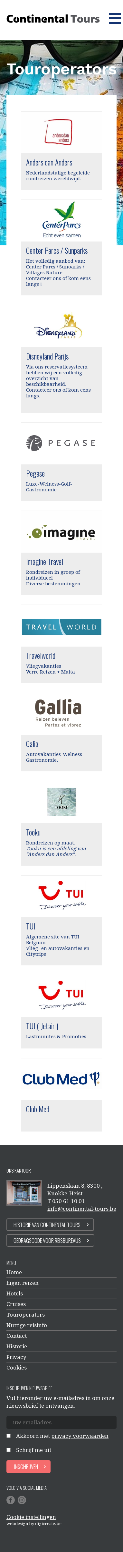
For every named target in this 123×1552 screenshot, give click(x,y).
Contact (16, 1336)
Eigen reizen (22, 1283)
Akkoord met (62, 1436)
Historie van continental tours (47, 1225)
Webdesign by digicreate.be (33, 1523)
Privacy (16, 1357)
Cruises (16, 1304)
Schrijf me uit (33, 1450)
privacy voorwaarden (80, 1436)
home (44, 83)
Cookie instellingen (31, 1517)
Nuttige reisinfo (26, 1325)
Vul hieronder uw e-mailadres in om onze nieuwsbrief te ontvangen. (60, 1402)
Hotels (14, 1293)
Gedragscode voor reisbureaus (47, 1240)
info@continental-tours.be (81, 1209)
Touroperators (25, 1314)
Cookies (16, 1367)
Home (14, 1272)
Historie (16, 1346)
